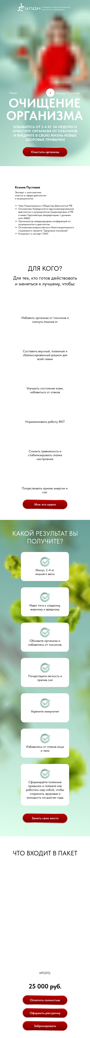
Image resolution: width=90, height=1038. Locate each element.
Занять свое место (45, 818)
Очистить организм (45, 152)
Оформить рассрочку (45, 1013)
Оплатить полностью (45, 1000)
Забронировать (45, 1026)
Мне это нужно (45, 504)
